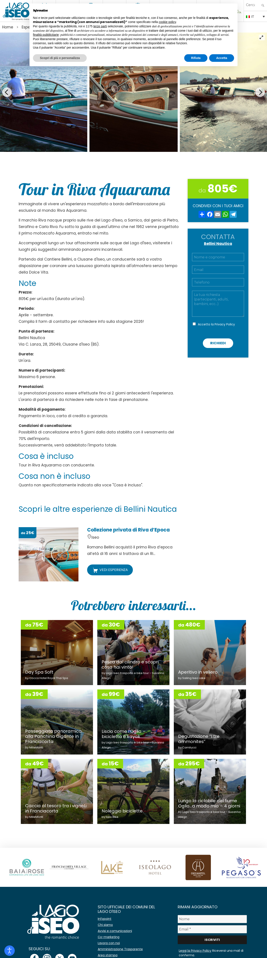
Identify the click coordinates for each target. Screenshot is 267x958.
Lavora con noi (109, 943)
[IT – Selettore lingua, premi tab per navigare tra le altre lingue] (255, 16)
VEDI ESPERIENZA (110, 570)
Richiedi (218, 343)
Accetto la (216, 324)
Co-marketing (108, 937)
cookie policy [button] (167, 22)
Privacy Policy (225, 324)
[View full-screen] (262, 37)
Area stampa (107, 955)
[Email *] (212, 929)
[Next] (260, 92)
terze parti (100, 26)
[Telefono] (218, 282)
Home (7, 27)
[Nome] (212, 919)
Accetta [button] (221, 58)
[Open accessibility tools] (9, 950)
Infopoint (104, 919)
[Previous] (7, 92)
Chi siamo (105, 925)
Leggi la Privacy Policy (195, 950)
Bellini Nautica (218, 243)
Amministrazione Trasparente (120, 949)
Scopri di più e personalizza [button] (60, 58)
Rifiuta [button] (196, 58)
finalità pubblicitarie (46, 34)
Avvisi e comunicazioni (115, 931)
